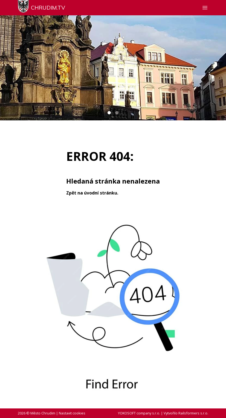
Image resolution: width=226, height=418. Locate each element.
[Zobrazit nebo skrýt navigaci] (205, 7)
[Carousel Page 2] (116, 112)
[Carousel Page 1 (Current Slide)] (109, 112)
